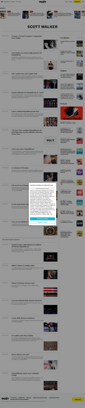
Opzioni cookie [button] (42, 222)
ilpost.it (43, 212)
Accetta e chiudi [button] (42, 219)
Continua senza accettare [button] (42, 188)
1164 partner (35, 211)
